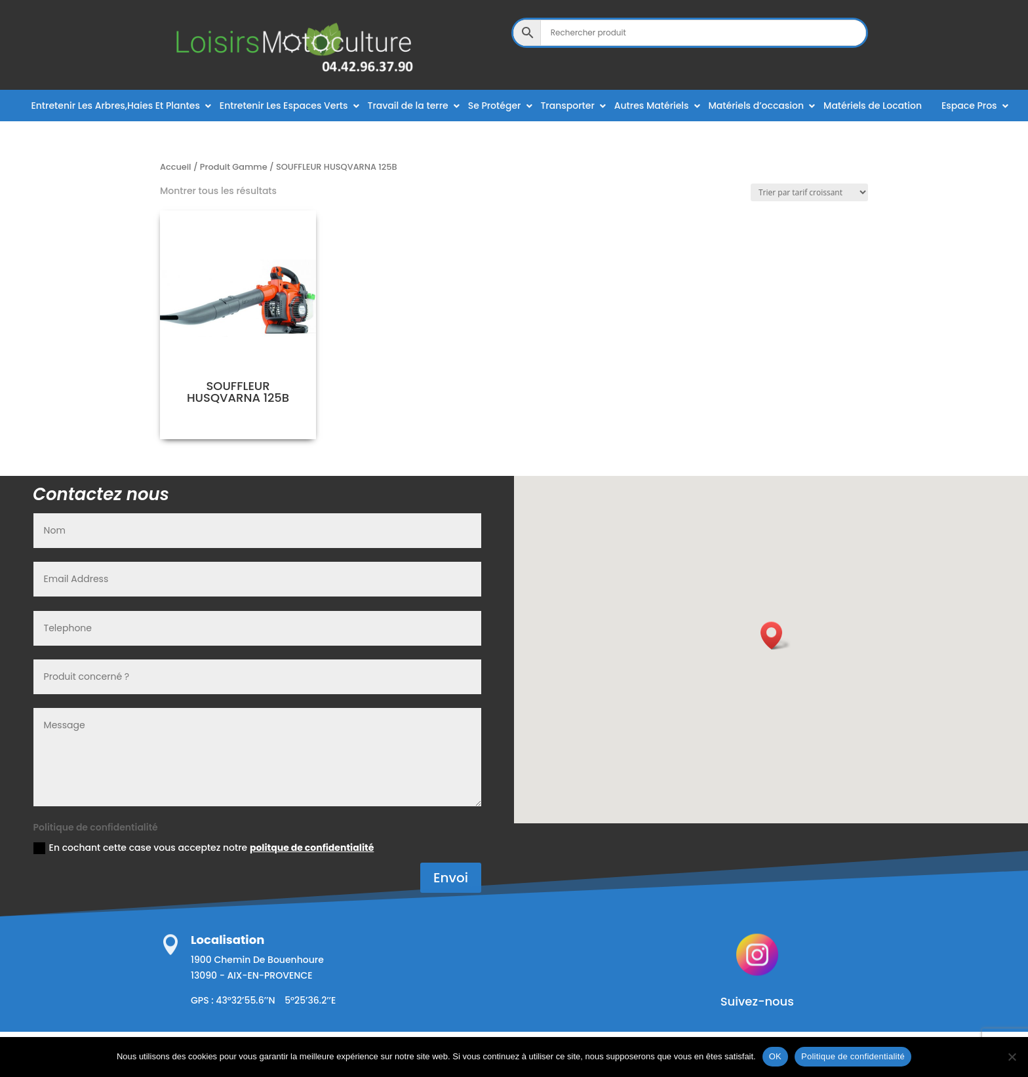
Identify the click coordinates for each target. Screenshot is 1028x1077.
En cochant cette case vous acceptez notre (203, 847)
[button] (776, 635)
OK (775, 1056)
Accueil (175, 167)
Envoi (450, 878)
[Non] (1011, 1056)
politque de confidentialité (312, 847)
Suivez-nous (757, 1001)
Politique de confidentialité (853, 1056)
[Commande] (809, 192)
